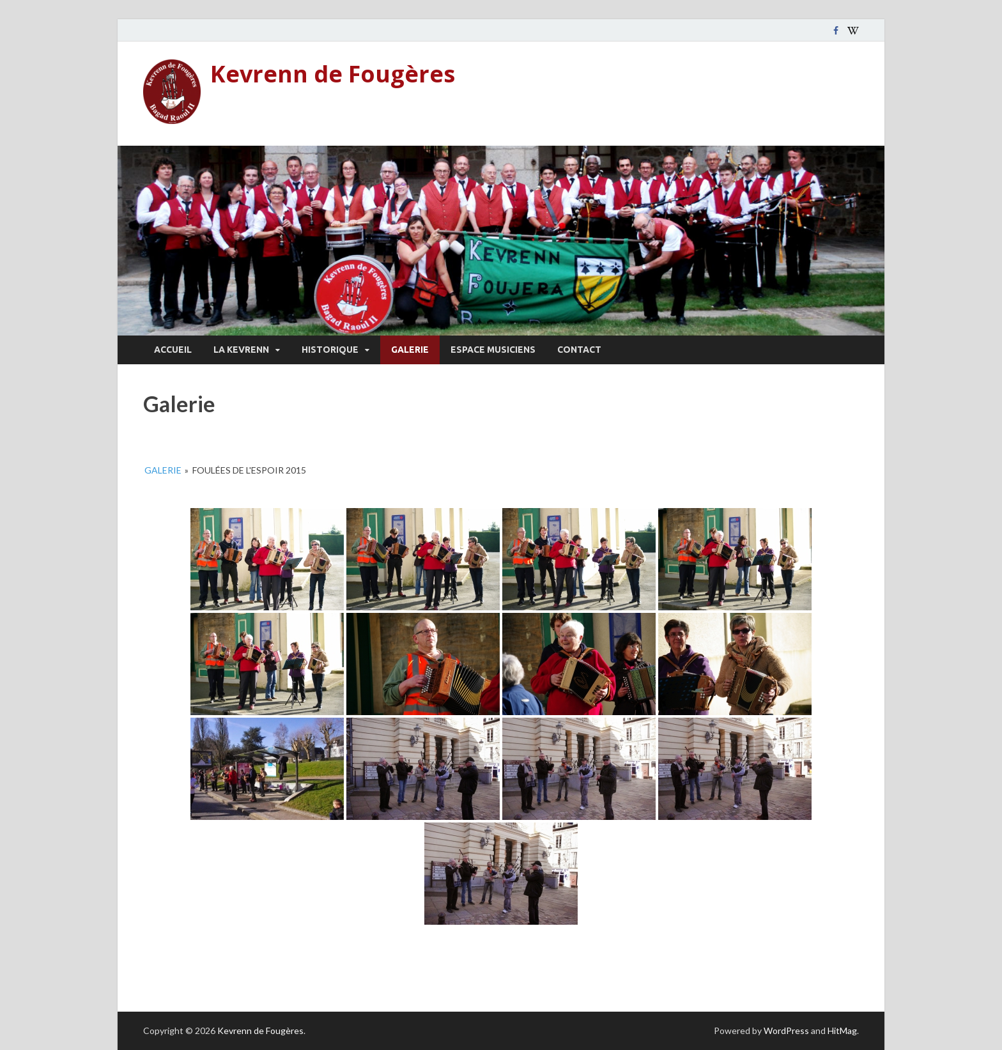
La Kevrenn (241, 349)
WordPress (786, 1030)
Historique (330, 349)
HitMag (842, 1030)
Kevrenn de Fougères (332, 73)
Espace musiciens (493, 349)
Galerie (410, 349)
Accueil (173, 349)
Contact (579, 349)
